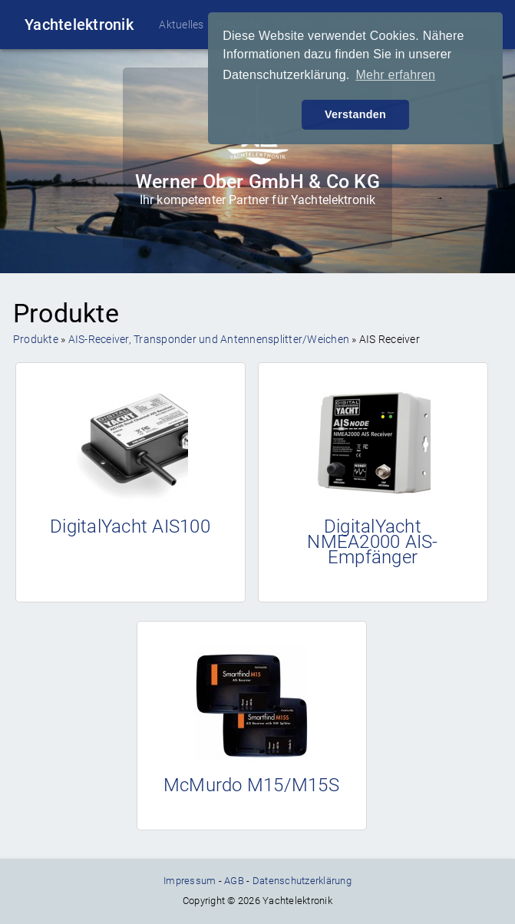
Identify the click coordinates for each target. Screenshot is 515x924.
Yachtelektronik (79, 24)
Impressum (189, 880)
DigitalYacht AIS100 (130, 526)
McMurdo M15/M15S (251, 785)
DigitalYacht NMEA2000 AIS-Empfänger (372, 542)
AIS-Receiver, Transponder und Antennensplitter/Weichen (209, 339)
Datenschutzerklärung (302, 880)
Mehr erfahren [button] (395, 74)
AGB (234, 880)
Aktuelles (181, 24)
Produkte (35, 339)
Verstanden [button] (355, 114)
